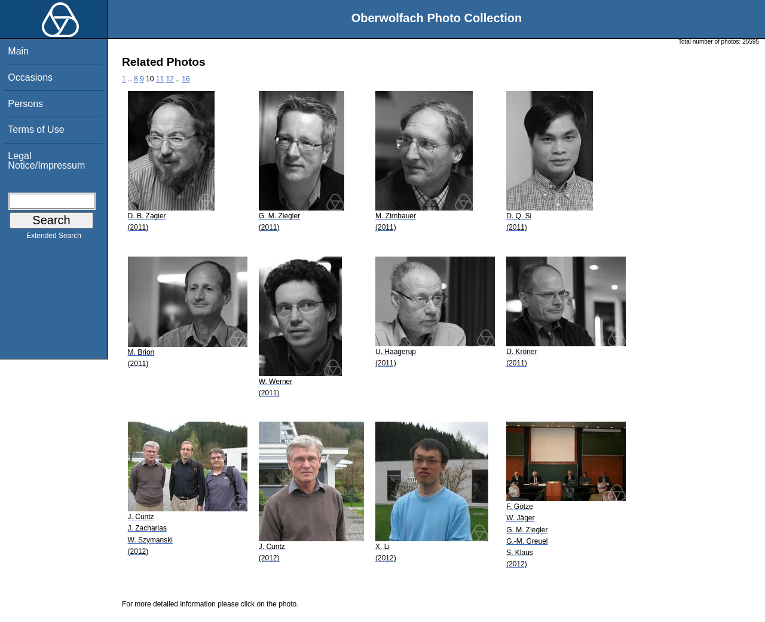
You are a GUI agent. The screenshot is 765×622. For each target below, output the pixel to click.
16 (185, 79)
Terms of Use (36, 129)
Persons (25, 104)
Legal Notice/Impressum (46, 160)
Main (18, 51)
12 (170, 79)
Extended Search (53, 238)
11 (160, 79)
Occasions (30, 77)
